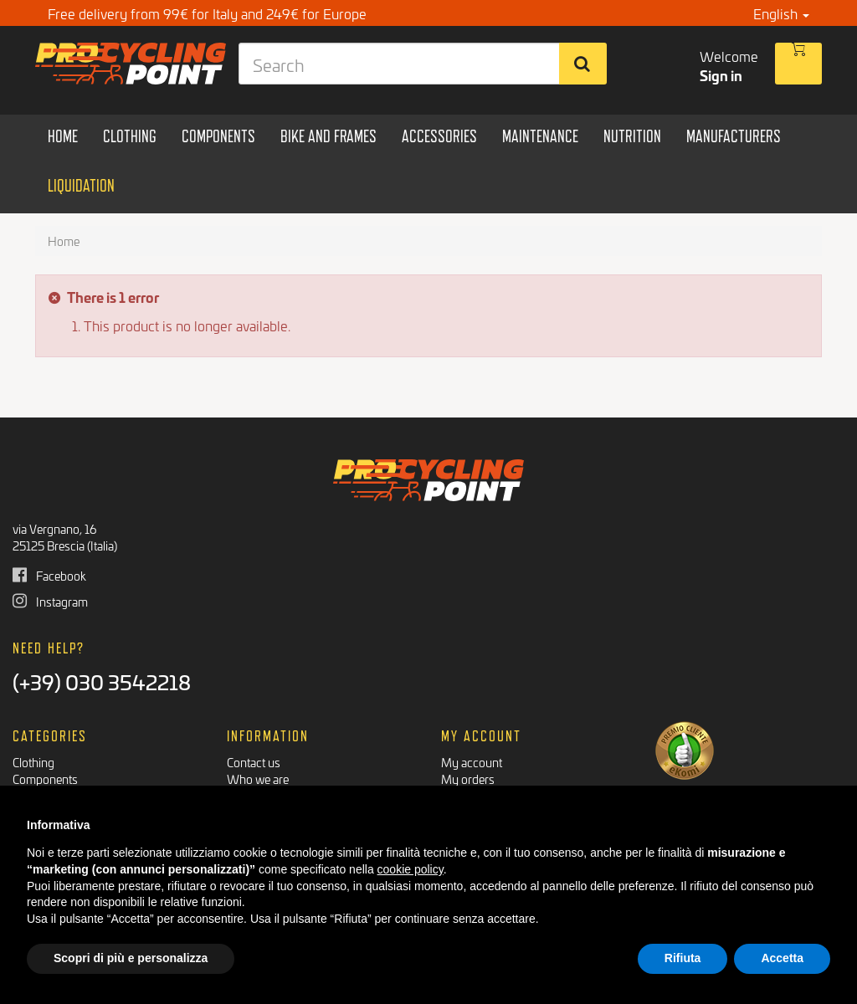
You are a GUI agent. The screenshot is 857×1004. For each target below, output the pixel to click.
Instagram (50, 601)
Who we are (258, 778)
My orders (468, 778)
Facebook (49, 575)
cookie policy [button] (410, 869)
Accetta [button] (782, 958)
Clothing (33, 762)
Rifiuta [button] (683, 958)
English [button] (781, 13)
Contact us (253, 762)
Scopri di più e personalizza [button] (131, 958)
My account (471, 762)
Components (45, 778)
